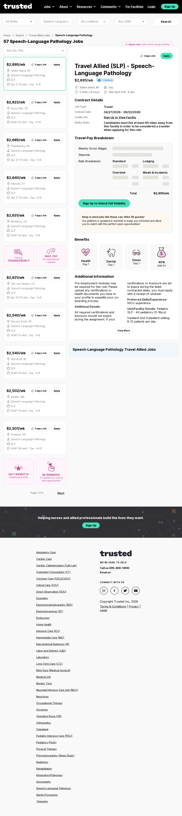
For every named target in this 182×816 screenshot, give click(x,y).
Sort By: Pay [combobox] (14, 50)
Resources (86, 6)
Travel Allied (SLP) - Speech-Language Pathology (114, 70)
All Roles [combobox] (12, 21)
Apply (57, 64)
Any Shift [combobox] (124, 21)
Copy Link (39, 64)
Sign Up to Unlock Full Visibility (104, 203)
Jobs (49, 6)
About (66, 6)
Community (111, 6)
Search (166, 21)
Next (60, 493)
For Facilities (134, 6)
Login (151, 6)
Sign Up (169, 6)
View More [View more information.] (123, 330)
